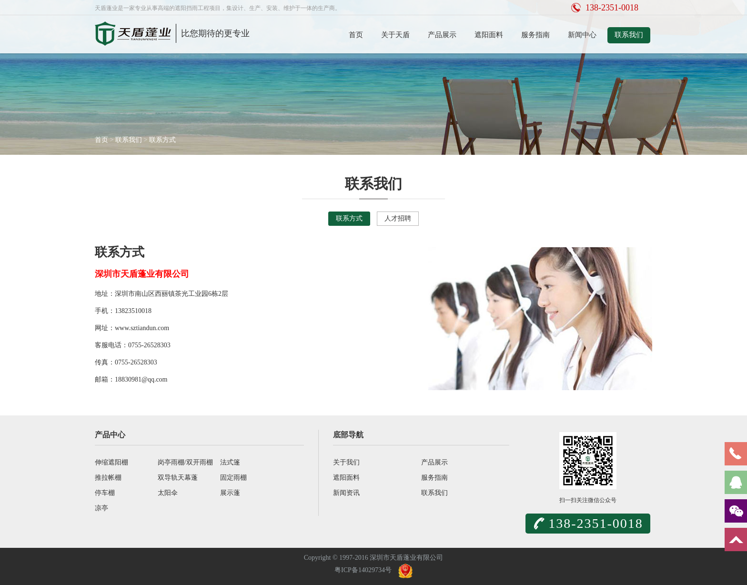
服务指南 (535, 35)
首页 (356, 35)
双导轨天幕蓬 (178, 477)
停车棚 (105, 492)
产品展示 (442, 35)
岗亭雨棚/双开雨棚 (185, 462)
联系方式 (162, 139)
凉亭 (101, 508)
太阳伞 (168, 492)
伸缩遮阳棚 (111, 462)
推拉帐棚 (108, 477)
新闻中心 (582, 35)
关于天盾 (395, 35)
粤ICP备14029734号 (363, 570)
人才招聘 (397, 218)
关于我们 (346, 462)
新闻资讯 (346, 492)
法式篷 (230, 462)
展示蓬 (230, 492)
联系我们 (629, 35)
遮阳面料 (488, 35)
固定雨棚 (233, 477)
